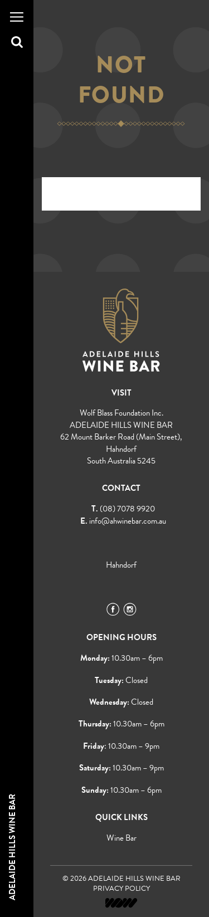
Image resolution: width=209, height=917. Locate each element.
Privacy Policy (121, 888)
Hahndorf (121, 565)
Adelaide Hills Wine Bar (12, 847)
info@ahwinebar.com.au (127, 521)
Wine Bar (121, 838)
